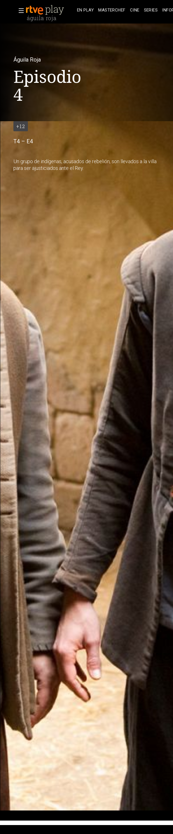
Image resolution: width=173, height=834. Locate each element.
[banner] (50, 10)
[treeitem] (85, 10)
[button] (19, 10)
